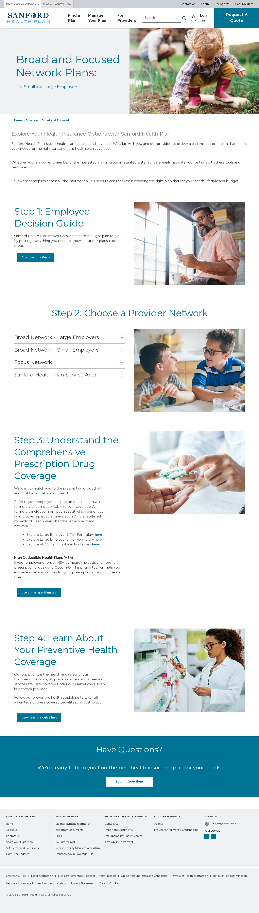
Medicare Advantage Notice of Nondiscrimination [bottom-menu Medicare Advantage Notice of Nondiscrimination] (134, 883)
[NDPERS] (62, 829)
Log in (198, 19)
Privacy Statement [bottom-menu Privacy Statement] (190, 883)
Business (33, 121)
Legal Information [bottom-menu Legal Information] (50, 875)
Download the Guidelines (38, 721)
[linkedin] (214, 830)
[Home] (10, 817)
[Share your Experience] (22, 835)
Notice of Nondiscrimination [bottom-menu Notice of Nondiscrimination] (73, 883)
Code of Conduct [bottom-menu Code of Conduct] (224, 883)
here (99, 536)
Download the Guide (35, 259)
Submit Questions (130, 786)
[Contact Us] (14, 829)
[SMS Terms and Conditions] (25, 841)
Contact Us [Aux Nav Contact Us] (188, 4)
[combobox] (155, 19)
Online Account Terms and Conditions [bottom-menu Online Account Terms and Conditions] (171, 875)
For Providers (120, 19)
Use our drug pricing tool (38, 594)
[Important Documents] (71, 823)
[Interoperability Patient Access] (126, 829)
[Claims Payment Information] (76, 817)
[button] (178, 19)
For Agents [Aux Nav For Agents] (222, 4)
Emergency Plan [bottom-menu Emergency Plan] (17, 875)
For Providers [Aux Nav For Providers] (244, 4)
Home (18, 121)
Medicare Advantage (64, 4)
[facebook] (206, 830)
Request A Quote (234, 19)
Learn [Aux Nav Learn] (205, 4)
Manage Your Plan (95, 19)
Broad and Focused (58, 121)
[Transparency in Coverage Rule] (77, 853)
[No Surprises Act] (67, 835)
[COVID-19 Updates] (19, 847)
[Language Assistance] (223, 817)
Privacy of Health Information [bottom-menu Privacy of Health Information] (25, 883)
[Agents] (159, 817)
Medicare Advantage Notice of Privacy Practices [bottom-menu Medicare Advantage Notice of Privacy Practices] (104, 875)
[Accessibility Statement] (121, 835)
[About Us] (12, 823)
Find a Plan (74, 19)
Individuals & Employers (25, 4)
